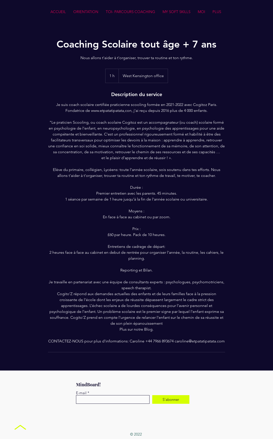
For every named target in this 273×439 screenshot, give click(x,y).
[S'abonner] (170, 399)
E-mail (81, 393)
